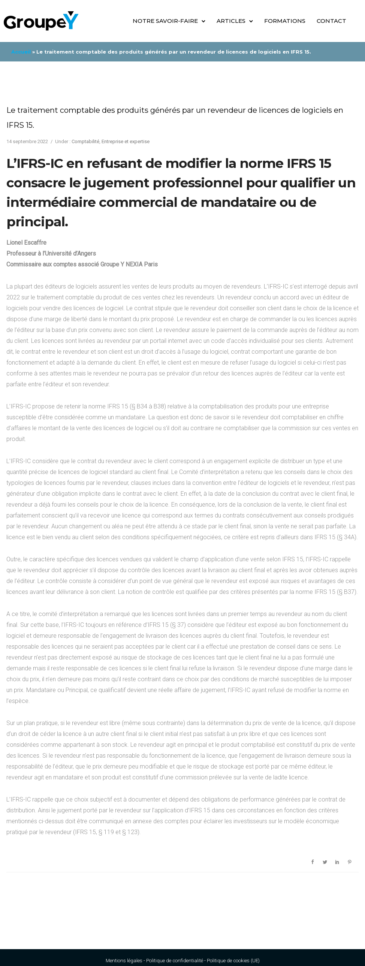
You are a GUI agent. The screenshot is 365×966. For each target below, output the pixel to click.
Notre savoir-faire (165, 20)
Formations (284, 20)
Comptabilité (85, 141)
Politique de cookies (228, 960)
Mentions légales (124, 960)
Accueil (21, 52)
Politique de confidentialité (174, 960)
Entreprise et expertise (126, 141)
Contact (331, 20)
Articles (231, 20)
